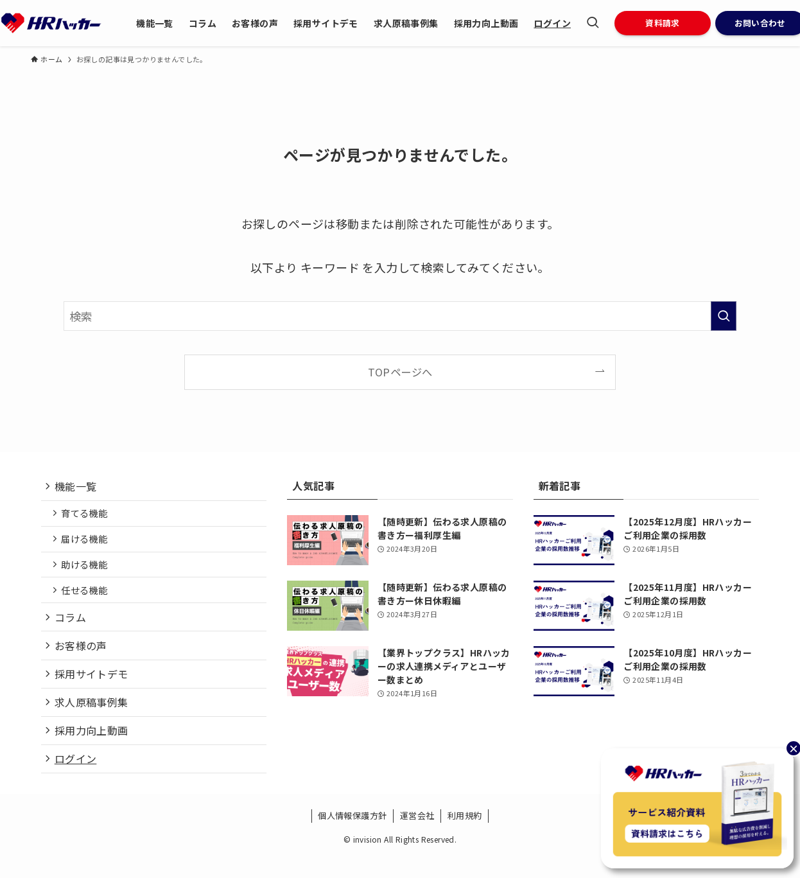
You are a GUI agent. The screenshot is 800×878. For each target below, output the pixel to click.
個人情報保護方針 (352, 838)
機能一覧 (78, 487)
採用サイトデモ (93, 688)
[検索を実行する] (723, 316)
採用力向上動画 (93, 749)
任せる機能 (87, 598)
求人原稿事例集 (93, 718)
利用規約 (465, 838)
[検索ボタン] (592, 23)
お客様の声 (83, 658)
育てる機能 (87, 516)
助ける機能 (87, 571)
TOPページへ (400, 372)
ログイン (78, 779)
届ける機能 (87, 543)
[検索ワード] (400, 316)
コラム (72, 627)
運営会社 (417, 838)
